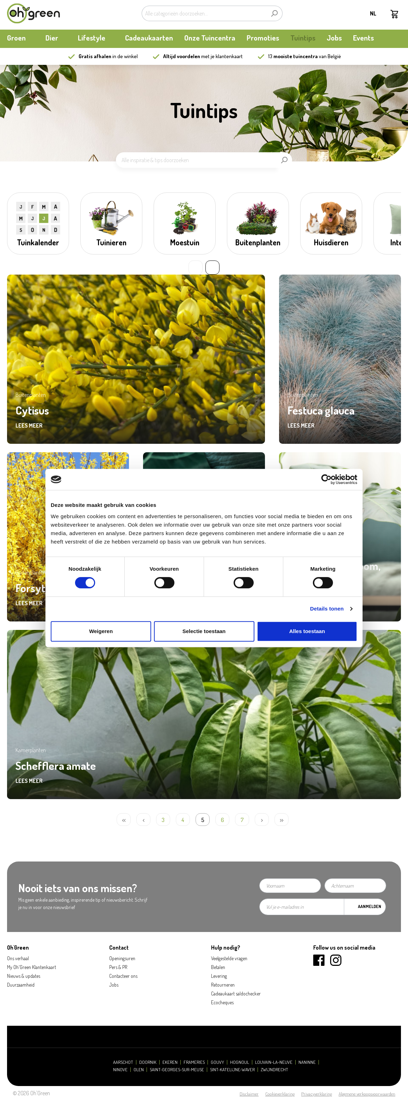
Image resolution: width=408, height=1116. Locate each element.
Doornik (147, 1062)
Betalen (218, 967)
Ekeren (170, 1062)
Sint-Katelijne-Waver (232, 1069)
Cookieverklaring (280, 1094)
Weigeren (101, 631)
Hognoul (239, 1062)
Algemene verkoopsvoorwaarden (367, 1094)
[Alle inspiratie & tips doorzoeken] (196, 160)
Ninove (120, 1069)
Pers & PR (118, 967)
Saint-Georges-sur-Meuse (177, 1069)
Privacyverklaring (316, 1094)
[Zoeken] (274, 13)
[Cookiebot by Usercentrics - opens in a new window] (326, 479)
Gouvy (217, 1062)
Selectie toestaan (204, 631)
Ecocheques (222, 1002)
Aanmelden (369, 906)
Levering (219, 976)
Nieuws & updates (23, 976)
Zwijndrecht (274, 1069)
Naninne (307, 1062)
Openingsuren (122, 958)
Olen (139, 1069)
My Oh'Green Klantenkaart (31, 967)
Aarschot (123, 1062)
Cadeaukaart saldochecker (236, 994)
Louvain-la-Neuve (273, 1062)
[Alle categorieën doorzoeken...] (204, 13)
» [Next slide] (212, 267)
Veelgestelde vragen (229, 958)
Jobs (113, 985)
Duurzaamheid (21, 985)
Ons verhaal (18, 958)
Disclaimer (249, 1094)
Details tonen (327, 609)
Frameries (194, 1062)
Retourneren (223, 985)
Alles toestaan (307, 631)
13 (293, 56)
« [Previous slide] (195, 267)
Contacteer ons (123, 976)
